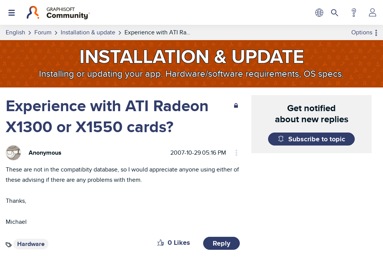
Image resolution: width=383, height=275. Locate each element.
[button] (161, 242)
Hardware (31, 243)
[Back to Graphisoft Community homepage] (58, 12)
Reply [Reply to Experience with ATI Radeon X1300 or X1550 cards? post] (221, 243)
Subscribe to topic (316, 139)
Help (353, 12)
